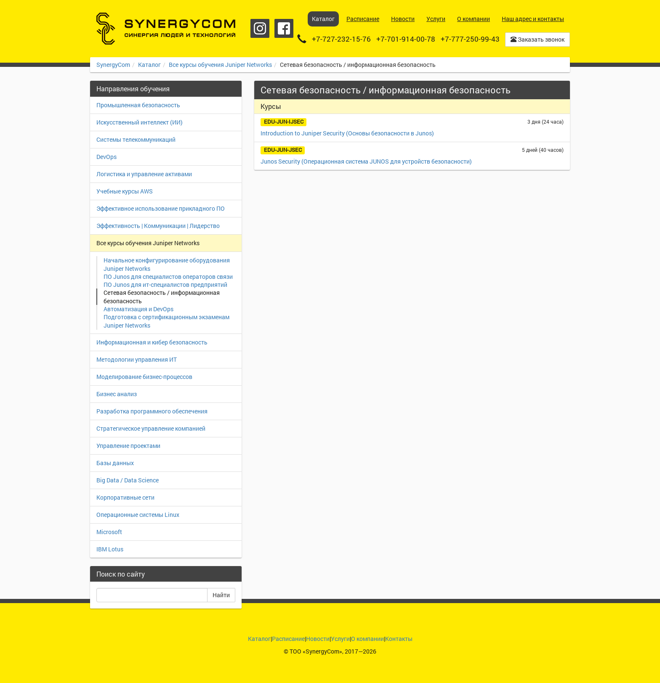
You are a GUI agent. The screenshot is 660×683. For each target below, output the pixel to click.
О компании (367, 639)
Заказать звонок (537, 39)
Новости (318, 639)
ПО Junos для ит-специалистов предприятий (165, 285)
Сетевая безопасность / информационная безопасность (162, 297)
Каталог (149, 65)
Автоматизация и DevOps (138, 309)
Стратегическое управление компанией (150, 428)
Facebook (283, 28)
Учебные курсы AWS (124, 191)
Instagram (259, 28)
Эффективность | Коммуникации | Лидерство (158, 226)
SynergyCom (113, 65)
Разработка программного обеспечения (152, 411)
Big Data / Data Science (127, 480)
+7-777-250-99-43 (470, 39)
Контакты (398, 639)
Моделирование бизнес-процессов (144, 377)
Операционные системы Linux (137, 515)
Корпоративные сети (125, 497)
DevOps (106, 157)
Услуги (340, 639)
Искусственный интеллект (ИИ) (139, 122)
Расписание (288, 639)
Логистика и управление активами (144, 174)
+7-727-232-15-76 (341, 39)
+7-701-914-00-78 (405, 39)
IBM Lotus (109, 549)
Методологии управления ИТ (136, 359)
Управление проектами (128, 446)
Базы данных (115, 463)
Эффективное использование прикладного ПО (160, 208)
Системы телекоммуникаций (136, 139)
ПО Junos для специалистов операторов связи (168, 277)
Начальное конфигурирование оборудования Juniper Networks (167, 264)
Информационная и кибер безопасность (152, 342)
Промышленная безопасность (138, 105)
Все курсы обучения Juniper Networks (220, 65)
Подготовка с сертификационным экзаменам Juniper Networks (166, 321)
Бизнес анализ (116, 394)
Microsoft (109, 532)
